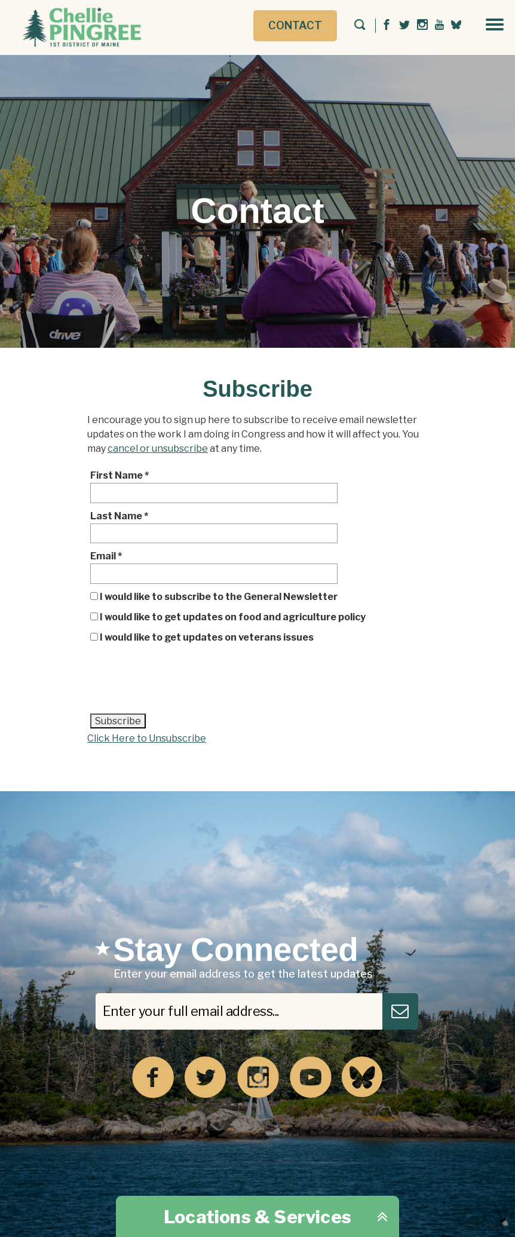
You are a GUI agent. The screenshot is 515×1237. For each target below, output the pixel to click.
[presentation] (181, 683)
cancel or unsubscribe (158, 448)
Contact (295, 25)
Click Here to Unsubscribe (146, 738)
